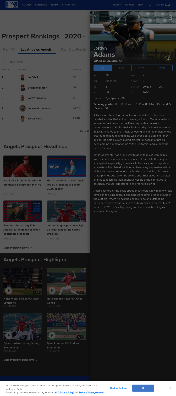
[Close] (170, 388)
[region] (88, 388)
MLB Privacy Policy (63, 392)
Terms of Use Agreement (91, 392)
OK (143, 388)
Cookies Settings (118, 388)
